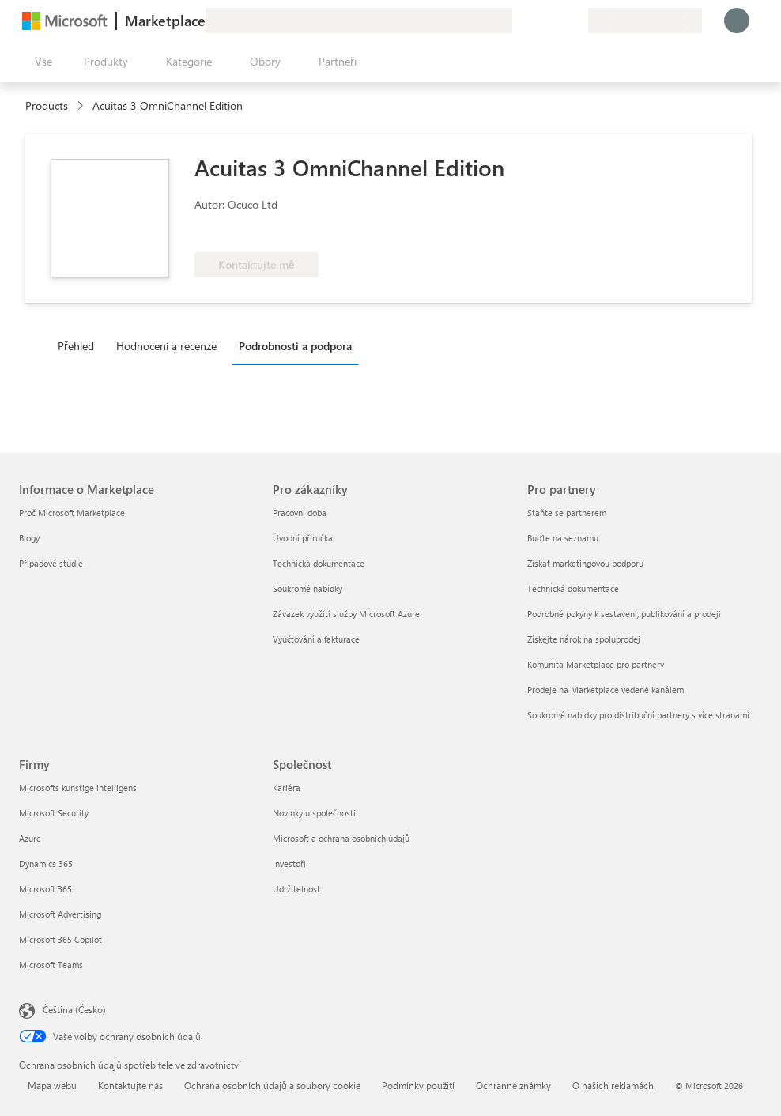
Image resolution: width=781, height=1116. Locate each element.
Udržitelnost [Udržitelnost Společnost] (296, 889)
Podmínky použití (418, 1085)
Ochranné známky (513, 1085)
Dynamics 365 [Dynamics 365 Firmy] (46, 863)
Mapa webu (52, 1085)
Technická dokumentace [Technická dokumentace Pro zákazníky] (318, 563)
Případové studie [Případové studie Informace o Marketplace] (51, 563)
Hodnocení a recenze (166, 345)
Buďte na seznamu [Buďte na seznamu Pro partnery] (562, 538)
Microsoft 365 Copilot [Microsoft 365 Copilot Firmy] (60, 939)
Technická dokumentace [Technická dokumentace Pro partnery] (573, 588)
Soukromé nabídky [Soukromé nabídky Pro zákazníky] (307, 588)
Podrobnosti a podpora (295, 345)
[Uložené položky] (556, 20)
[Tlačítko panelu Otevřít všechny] (40, 61)
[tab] (80, 345)
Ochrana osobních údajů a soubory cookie (272, 1085)
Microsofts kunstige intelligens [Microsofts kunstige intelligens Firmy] (78, 788)
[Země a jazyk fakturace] (645, 20)
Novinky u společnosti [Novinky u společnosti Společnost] (314, 813)
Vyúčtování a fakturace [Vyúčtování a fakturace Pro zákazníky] (316, 639)
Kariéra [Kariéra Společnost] (286, 788)
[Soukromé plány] (575, 20)
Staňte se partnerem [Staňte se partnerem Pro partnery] (566, 512)
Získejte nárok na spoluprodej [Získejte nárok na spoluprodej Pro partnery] (583, 639)
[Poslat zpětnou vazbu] (518, 20)
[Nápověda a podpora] (537, 20)
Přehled (76, 345)
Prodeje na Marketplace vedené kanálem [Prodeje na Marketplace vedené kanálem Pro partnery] (605, 690)
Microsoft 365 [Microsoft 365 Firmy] (45, 889)
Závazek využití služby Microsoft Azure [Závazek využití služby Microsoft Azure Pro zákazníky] (346, 614)
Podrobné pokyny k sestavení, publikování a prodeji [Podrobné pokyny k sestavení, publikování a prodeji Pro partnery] (624, 614)
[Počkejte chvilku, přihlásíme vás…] (737, 20)
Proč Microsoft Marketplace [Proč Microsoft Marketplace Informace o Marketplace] (72, 512)
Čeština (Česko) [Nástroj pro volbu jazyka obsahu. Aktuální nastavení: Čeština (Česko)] (74, 1009)
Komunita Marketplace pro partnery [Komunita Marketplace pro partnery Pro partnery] (595, 664)
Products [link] (46, 105)
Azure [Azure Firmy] (30, 838)
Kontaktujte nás (130, 1085)
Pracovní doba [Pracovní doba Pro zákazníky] (299, 512)
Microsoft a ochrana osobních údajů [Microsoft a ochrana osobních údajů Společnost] (341, 838)
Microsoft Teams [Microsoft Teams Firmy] (51, 965)
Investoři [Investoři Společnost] (289, 863)
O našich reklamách (613, 1085)
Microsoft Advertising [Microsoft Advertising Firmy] (60, 914)
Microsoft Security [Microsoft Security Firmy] (54, 813)
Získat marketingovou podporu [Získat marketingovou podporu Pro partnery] (585, 563)
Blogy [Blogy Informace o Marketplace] (29, 538)
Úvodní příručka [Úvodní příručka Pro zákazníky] (303, 538)
